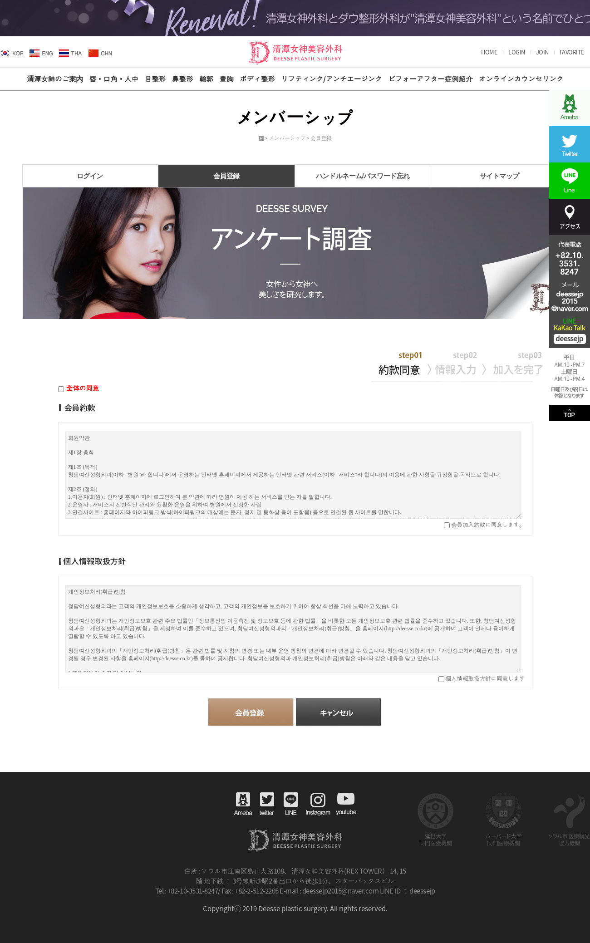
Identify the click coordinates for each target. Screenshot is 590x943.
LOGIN (516, 52)
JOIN (542, 52)
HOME (489, 52)
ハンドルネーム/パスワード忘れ (363, 176)
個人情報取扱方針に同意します (484, 678)
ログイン (90, 176)
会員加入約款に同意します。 (487, 524)
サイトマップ (499, 176)
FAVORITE (572, 52)
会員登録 (226, 176)
